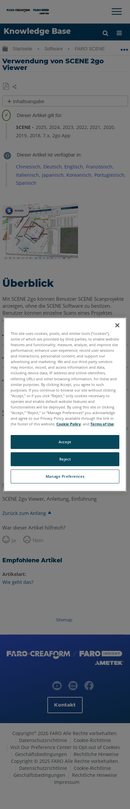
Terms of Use (102, 423)
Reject (65, 459)
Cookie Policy (68, 423)
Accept (65, 441)
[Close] (117, 325)
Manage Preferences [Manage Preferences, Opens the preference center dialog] (65, 476)
